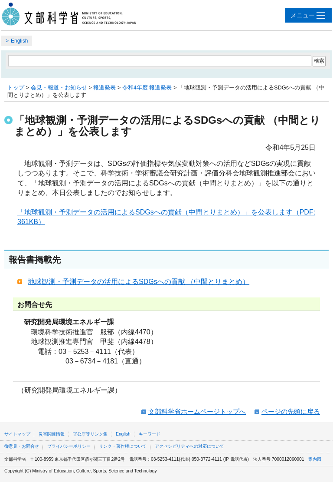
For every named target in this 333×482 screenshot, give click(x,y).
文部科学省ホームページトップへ (197, 411)
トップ (15, 87)
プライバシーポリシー (69, 446)
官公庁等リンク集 (90, 434)
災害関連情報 (52, 434)
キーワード (149, 434)
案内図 (314, 459)
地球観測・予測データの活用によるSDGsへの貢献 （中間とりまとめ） (138, 281)
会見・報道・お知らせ (59, 87)
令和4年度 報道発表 (147, 87)
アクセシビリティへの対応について (189, 446)
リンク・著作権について (123, 446)
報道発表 (104, 87)
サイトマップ (17, 434)
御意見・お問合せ (21, 446)
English (19, 41)
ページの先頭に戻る (290, 411)
